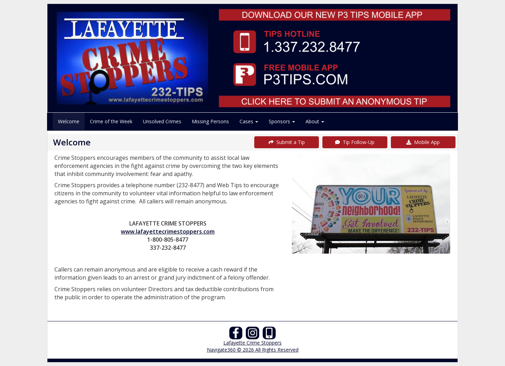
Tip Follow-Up (354, 142)
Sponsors (282, 121)
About (315, 121)
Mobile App (423, 142)
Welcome (68, 121)
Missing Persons (210, 121)
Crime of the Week (111, 121)
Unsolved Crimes (162, 121)
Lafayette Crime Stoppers (252, 342)
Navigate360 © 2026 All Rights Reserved (253, 349)
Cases (249, 121)
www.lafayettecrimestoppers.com (168, 231)
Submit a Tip (287, 142)
